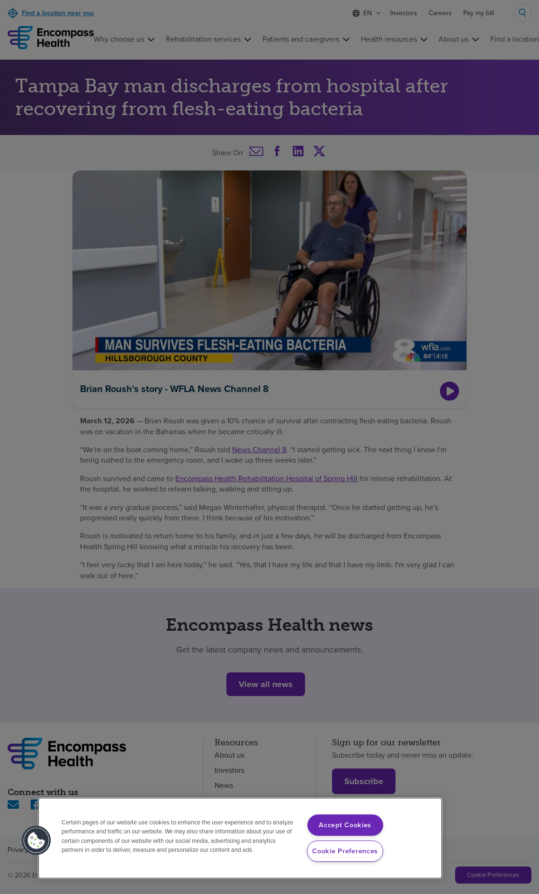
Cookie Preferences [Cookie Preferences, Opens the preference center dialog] (345, 851)
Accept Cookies (345, 825)
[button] (36, 840)
